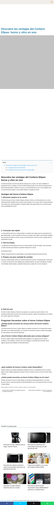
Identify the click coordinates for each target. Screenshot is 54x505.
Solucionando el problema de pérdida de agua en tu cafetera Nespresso (13, 391)
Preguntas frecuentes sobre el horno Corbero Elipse (21, 169)
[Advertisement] (27, 16)
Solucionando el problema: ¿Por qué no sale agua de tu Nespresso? (40, 391)
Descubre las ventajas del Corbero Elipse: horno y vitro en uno (21, 165)
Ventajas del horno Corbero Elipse (16, 167)
